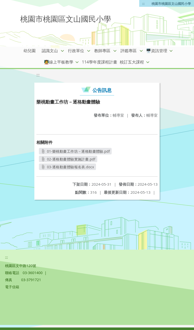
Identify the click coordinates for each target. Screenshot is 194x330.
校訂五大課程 (132, 62)
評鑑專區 (128, 50)
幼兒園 (29, 50)
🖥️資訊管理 (156, 50)
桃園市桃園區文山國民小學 (171, 3)
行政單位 (76, 50)
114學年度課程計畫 (99, 62)
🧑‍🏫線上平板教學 (58, 62)
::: (143, 3)
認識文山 (50, 50)
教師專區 (102, 50)
